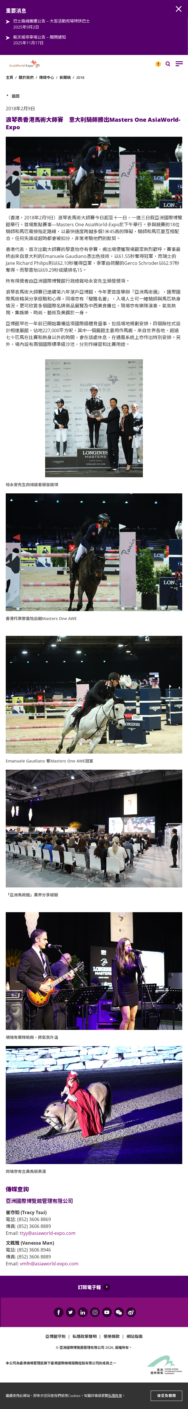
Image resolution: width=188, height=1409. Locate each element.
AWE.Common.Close (178, 9)
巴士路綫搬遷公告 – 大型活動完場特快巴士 (51, 21)
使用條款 (111, 1336)
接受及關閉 (166, 1395)
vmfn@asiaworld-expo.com (49, 1263)
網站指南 (134, 1336)
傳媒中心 (46, 77)
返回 (15, 96)
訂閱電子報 (89, 1287)
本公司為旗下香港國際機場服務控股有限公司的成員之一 (61, 1363)
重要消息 (156, 61)
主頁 (9, 77)
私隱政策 (115, 1395)
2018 (80, 77)
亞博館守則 (55, 1336)
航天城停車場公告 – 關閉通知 (39, 37)
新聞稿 (65, 77)
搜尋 (172, 65)
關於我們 (26, 77)
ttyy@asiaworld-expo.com (48, 1233)
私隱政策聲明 (84, 1336)
